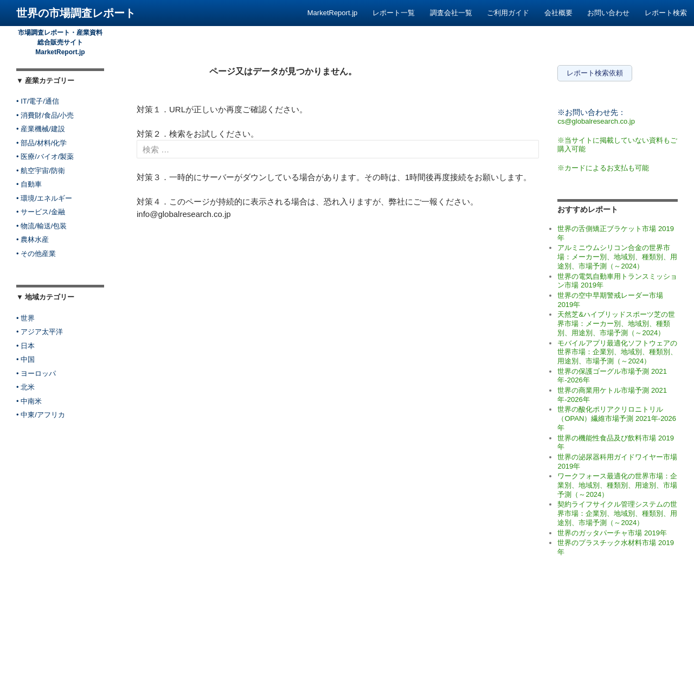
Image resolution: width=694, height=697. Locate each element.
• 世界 (25, 318)
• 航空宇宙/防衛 (40, 171)
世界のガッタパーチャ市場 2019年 (612, 533)
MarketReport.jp (332, 13)
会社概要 (558, 13)
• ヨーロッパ (36, 373)
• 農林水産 (32, 239)
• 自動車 (29, 184)
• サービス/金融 (40, 212)
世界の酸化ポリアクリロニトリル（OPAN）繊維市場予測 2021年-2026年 (616, 418)
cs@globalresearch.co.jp (596, 121)
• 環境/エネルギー (44, 198)
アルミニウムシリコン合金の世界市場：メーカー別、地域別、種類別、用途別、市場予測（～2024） (617, 257)
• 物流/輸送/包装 (41, 226)
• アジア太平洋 (39, 332)
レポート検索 (666, 13)
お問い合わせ (608, 13)
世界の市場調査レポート (76, 13)
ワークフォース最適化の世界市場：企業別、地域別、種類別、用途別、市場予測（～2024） (617, 485)
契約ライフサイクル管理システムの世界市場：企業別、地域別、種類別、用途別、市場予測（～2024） (617, 513)
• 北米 (25, 387)
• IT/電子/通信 (37, 101)
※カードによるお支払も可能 (603, 168)
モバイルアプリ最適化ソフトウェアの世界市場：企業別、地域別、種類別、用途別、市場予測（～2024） (617, 352)
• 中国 (25, 359)
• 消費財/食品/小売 (45, 115)
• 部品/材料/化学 (41, 143)
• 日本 (25, 346)
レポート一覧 (393, 13)
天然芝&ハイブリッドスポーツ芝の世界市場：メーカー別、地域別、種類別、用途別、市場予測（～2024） (616, 323)
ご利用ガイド (508, 13)
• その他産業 (36, 254)
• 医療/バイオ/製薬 (45, 156)
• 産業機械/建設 (40, 129)
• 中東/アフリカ (40, 415)
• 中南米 (29, 401)
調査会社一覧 (451, 13)
